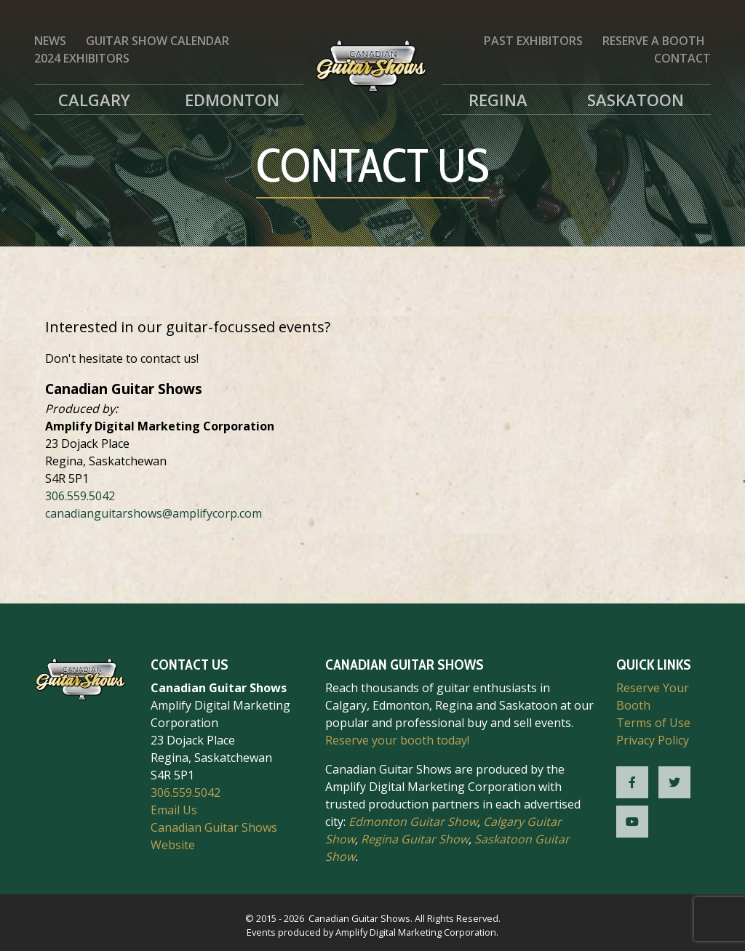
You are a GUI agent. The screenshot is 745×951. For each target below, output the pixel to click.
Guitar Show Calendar (157, 41)
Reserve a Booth (653, 41)
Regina (498, 100)
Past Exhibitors (533, 41)
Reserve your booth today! (397, 740)
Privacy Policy (652, 740)
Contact (682, 58)
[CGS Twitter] (674, 782)
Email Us (174, 810)
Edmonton (232, 100)
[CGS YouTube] (632, 822)
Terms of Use (653, 723)
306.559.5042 (80, 496)
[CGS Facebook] (632, 782)
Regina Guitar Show (415, 839)
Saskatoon (635, 100)
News (50, 41)
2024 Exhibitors (82, 58)
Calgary (94, 100)
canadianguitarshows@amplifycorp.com (153, 513)
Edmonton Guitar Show (412, 822)
